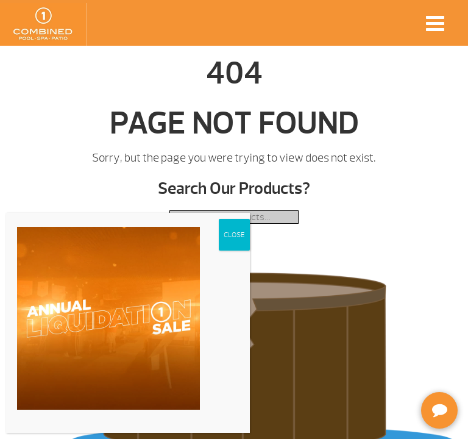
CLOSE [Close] (234, 235)
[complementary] (379, 372)
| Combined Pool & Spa (43, 24)
